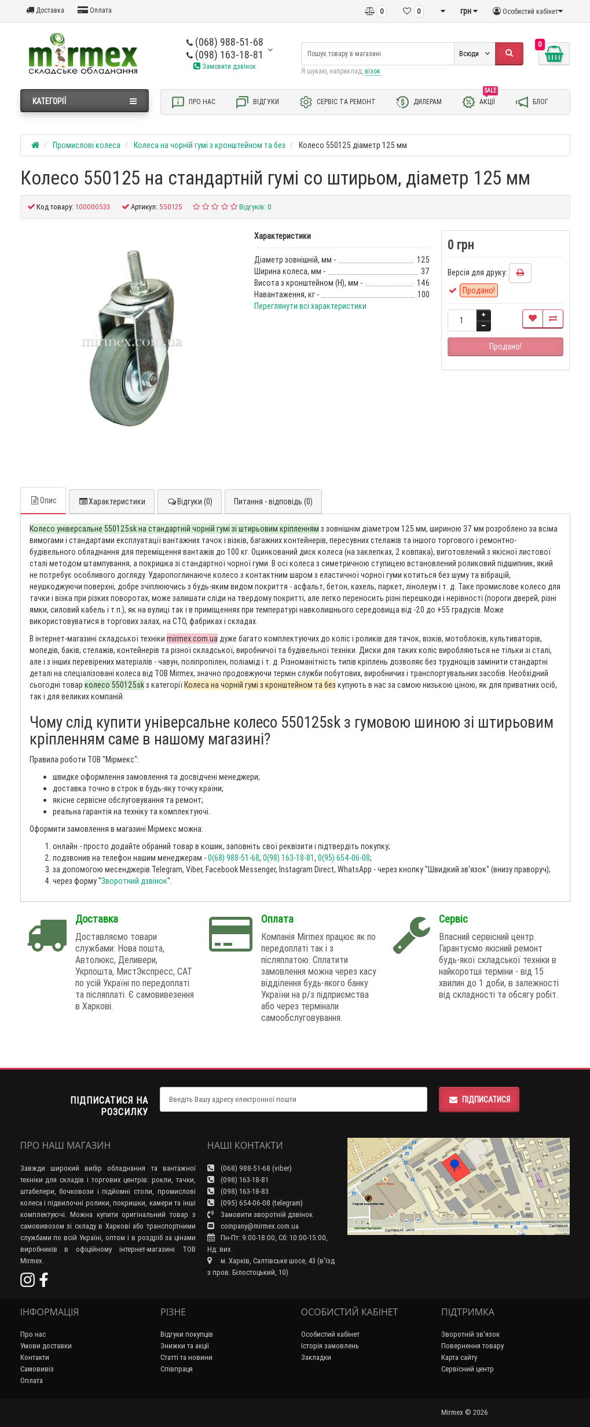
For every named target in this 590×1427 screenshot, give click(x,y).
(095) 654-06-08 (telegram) (255, 1203)
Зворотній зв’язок (470, 1334)
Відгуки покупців (186, 1334)
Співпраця (176, 1369)
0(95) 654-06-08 (344, 858)
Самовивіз (37, 1369)
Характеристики (111, 501)
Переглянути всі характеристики (310, 306)
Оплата (95, 10)
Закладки (316, 1357)
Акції (479, 101)
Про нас (193, 102)
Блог (531, 102)
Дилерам (418, 102)
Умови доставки (46, 1346)
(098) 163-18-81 (224, 54)
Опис (43, 500)
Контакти (34, 1357)
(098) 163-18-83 (238, 1191)
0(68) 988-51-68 (233, 858)
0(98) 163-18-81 (288, 858)
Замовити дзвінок (224, 66)
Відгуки (257, 102)
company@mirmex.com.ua (253, 1226)
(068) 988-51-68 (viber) (249, 1168)
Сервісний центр (467, 1369)
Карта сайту (459, 1357)
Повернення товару (472, 1346)
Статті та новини (186, 1357)
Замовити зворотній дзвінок (260, 1214)
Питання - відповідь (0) (273, 501)
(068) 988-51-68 (224, 42)
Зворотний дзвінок (134, 881)
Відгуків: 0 (255, 207)
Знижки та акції (184, 1346)
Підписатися (479, 1099)
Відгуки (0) (189, 501)
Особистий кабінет (330, 1334)
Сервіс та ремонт (337, 102)
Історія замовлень (330, 1346)
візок (372, 71)
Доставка (45, 10)
